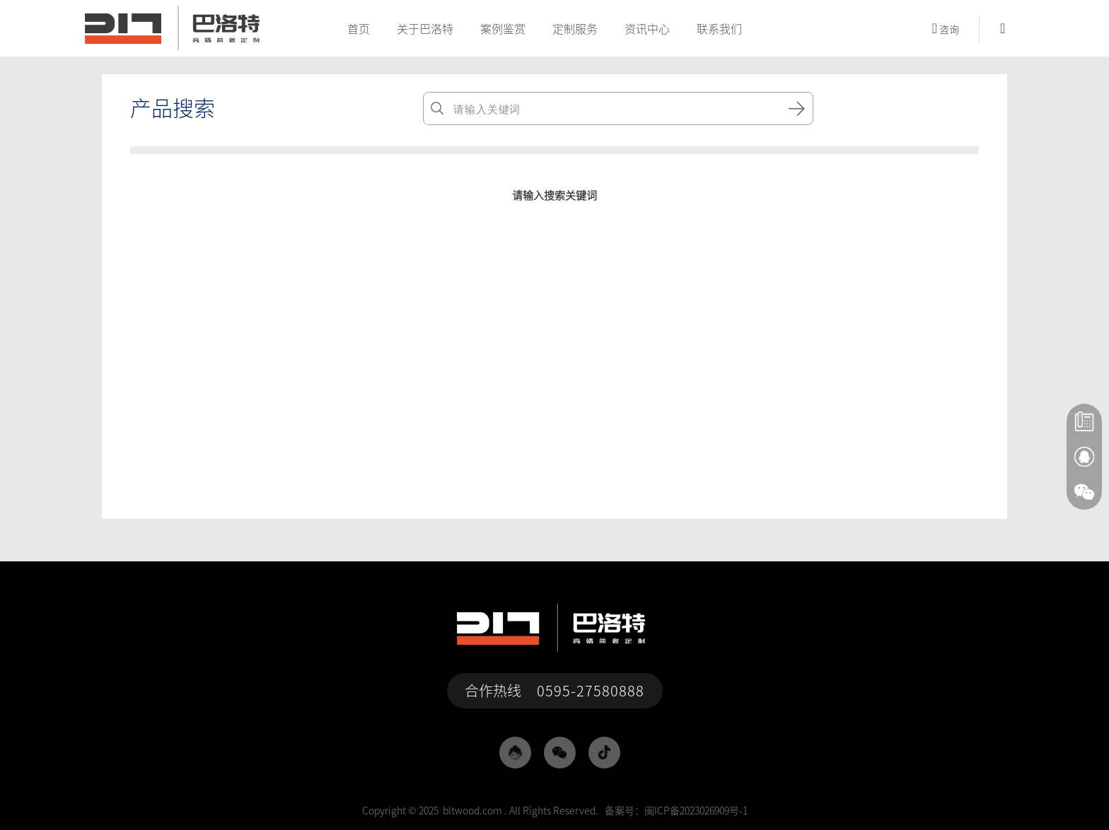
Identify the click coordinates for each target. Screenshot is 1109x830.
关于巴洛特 (425, 29)
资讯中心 (647, 29)
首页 (358, 29)
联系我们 (719, 29)
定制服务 (575, 29)
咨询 (945, 28)
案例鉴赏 (503, 29)
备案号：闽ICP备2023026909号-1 (676, 811)
